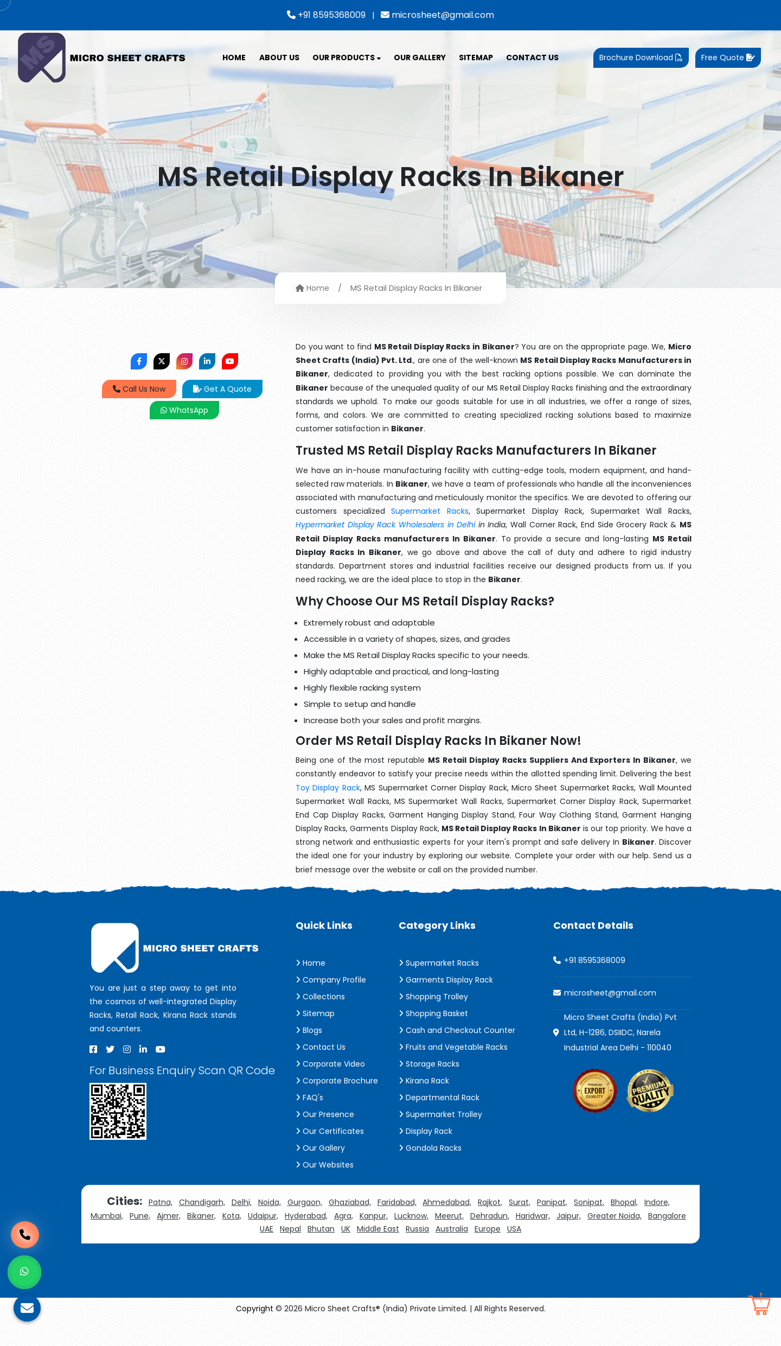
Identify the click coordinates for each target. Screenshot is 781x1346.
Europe (488, 1228)
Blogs (309, 1030)
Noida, (269, 1202)
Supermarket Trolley (440, 1114)
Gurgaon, (304, 1202)
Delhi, (242, 1202)
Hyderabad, (306, 1215)
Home (234, 57)
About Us (279, 57)
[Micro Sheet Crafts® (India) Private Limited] (103, 57)
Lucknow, (411, 1215)
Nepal (290, 1228)
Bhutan (321, 1228)
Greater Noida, (614, 1215)
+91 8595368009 (326, 15)
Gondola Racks (430, 1148)
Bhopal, (624, 1202)
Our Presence (325, 1114)
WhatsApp (184, 410)
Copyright (254, 1308)
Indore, (657, 1202)
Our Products (346, 57)
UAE (266, 1228)
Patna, (160, 1202)
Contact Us (532, 57)
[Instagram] (127, 1049)
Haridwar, (533, 1215)
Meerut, (449, 1215)
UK (345, 1228)
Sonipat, (589, 1202)
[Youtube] (160, 1049)
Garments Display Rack (446, 979)
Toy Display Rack (328, 787)
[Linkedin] (143, 1049)
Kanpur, (374, 1215)
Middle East (378, 1228)
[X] (110, 1049)
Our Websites (325, 1164)
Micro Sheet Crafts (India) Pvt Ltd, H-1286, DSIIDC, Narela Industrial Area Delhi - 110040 (620, 1032)
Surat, (519, 1202)
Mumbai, (107, 1215)
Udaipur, (263, 1215)
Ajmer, (169, 1215)
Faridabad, (397, 1202)
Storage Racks (429, 1063)
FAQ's (309, 1097)
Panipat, (552, 1202)
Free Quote (728, 57)
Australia (452, 1228)
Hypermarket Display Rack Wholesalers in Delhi (385, 524)
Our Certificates (330, 1131)
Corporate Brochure (337, 1080)
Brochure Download (641, 57)
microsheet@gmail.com (437, 15)
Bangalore (667, 1215)
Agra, (343, 1215)
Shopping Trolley (433, 996)
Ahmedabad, (446, 1202)
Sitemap (476, 57)
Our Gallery (420, 57)
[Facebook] (93, 1049)
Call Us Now (139, 389)
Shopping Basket (433, 1013)
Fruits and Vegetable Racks (453, 1047)
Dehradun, (489, 1215)
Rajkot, (490, 1202)
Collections (320, 996)
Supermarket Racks (430, 511)
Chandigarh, (202, 1202)
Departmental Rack (439, 1097)
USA (514, 1228)
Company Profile (331, 979)
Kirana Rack (424, 1080)
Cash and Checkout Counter (457, 1030)
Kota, (231, 1215)
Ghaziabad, (350, 1202)
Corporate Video (330, 1063)
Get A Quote (222, 389)
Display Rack (425, 1131)
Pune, (140, 1215)
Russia (417, 1228)
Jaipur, (568, 1215)
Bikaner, (201, 1215)
